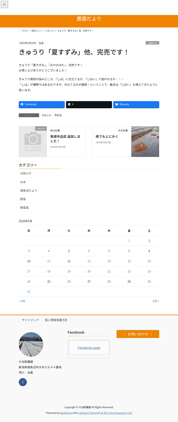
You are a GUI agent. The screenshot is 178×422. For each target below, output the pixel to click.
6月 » (156, 301)
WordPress (66, 412)
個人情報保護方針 (56, 320)
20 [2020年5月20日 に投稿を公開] (89, 271)
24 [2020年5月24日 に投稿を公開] (29, 281)
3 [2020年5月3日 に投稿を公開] (29, 251)
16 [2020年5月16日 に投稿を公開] (149, 261)
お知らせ (152, 43)
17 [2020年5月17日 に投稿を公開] (29, 271)
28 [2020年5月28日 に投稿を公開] (109, 281)
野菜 (23, 199)
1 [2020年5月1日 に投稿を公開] (129, 241)
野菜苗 (58, 115)
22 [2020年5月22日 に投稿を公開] (129, 271)
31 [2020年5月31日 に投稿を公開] (29, 292)
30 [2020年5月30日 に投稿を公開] (149, 281)
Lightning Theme (87, 412)
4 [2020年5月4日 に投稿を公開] (49, 251)
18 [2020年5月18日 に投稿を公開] (49, 271)
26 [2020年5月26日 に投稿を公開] (69, 281)
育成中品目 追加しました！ (65, 138)
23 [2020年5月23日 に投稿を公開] (149, 271)
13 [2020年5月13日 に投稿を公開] (89, 261)
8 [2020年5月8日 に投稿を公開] (129, 251)
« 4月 (22, 301)
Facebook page (89, 347)
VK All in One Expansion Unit (116, 412)
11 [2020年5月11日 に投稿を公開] (49, 261)
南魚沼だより (28, 190)
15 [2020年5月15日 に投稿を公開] (129, 261)
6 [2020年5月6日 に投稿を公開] (89, 251)
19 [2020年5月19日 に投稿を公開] (69, 271)
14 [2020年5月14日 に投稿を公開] (109, 261)
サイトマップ (30, 320)
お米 (23, 182)
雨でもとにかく (107, 136)
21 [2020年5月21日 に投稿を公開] (109, 271)
